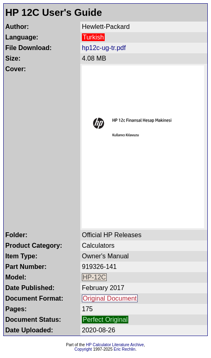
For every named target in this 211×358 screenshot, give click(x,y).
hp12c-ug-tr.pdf (104, 47)
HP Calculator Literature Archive (115, 345)
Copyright (83, 349)
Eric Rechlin (124, 349)
